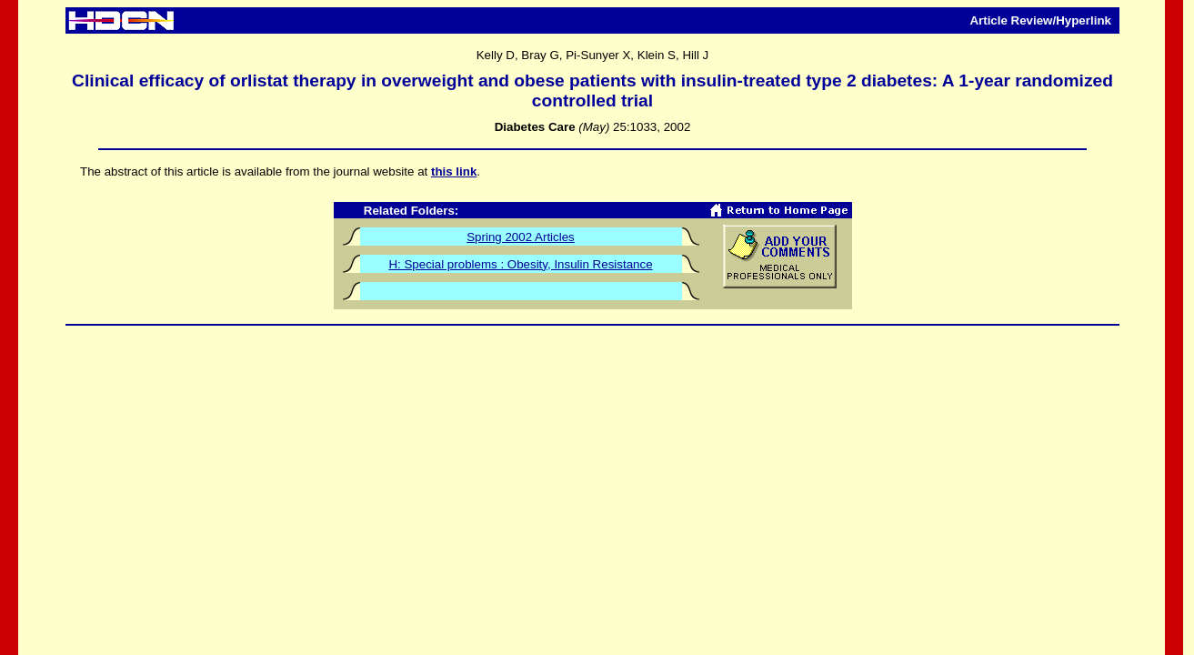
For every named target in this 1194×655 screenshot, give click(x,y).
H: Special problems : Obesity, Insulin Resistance (520, 264)
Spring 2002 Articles (521, 237)
